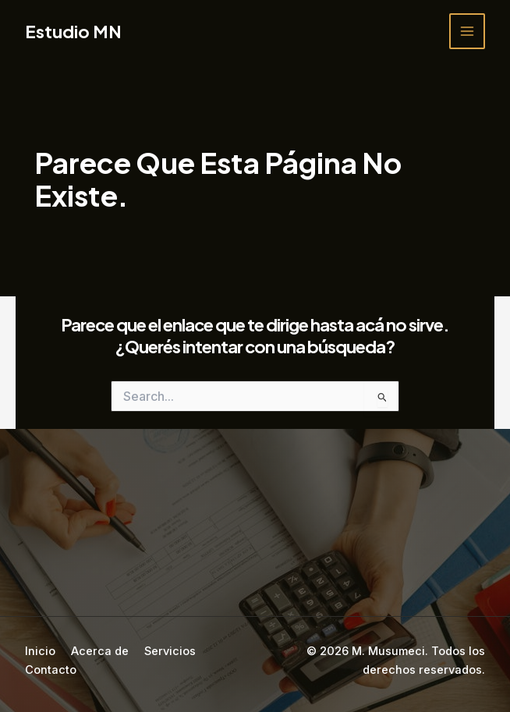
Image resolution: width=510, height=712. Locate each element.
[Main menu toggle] (467, 31)
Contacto (50, 670)
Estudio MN (73, 31)
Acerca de (100, 651)
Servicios (170, 651)
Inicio (40, 651)
